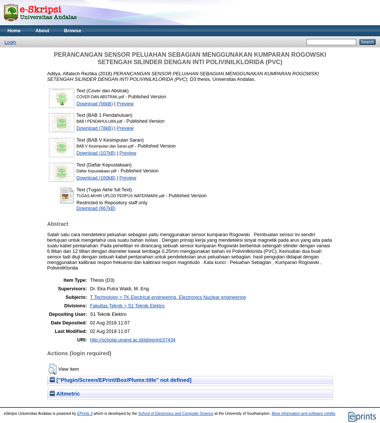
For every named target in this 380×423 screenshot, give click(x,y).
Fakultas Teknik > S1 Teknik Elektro (127, 305)
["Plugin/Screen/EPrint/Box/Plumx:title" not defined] (120, 380)
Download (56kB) (94, 103)
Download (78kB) (94, 128)
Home (14, 30)
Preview (125, 103)
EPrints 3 (85, 414)
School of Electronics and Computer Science (175, 414)
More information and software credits (303, 414)
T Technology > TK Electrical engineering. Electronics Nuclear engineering (168, 297)
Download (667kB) (95, 208)
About (42, 30)
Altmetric (65, 394)
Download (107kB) (95, 153)
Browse (72, 30)
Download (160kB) (95, 178)
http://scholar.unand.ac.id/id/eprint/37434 (133, 340)
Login (10, 42)
